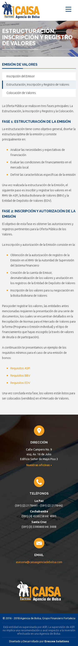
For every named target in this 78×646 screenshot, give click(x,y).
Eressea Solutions (57, 641)
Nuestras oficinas (38, 465)
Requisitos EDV (20, 382)
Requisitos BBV (20, 375)
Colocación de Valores (21, 93)
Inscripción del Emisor (20, 76)
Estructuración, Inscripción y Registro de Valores (37, 84)
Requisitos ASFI (20, 368)
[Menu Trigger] (68, 9)
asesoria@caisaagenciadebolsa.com (39, 562)
